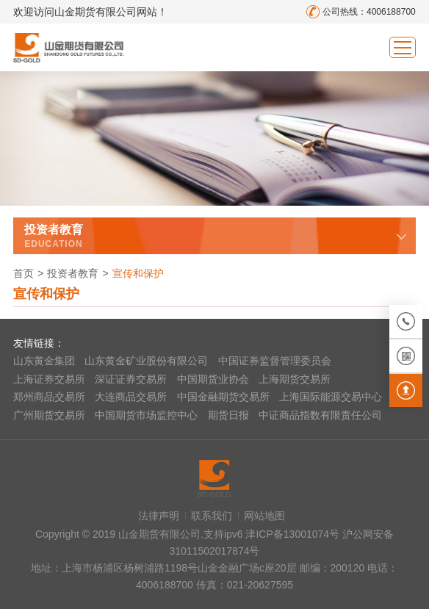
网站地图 (264, 516)
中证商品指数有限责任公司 (320, 415)
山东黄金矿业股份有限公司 (146, 361)
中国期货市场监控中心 (146, 415)
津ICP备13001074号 (293, 534)
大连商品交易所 (131, 397)
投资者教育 (72, 273)
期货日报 (228, 415)
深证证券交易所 (131, 379)
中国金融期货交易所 (223, 397)
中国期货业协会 (213, 379)
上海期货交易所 (295, 379)
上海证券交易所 (49, 379)
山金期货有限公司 (68, 47)
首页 (23, 273)
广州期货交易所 (49, 415)
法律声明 (158, 516)
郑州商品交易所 (49, 397)
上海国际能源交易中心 (330, 397)
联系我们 (211, 516)
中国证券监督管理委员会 (274, 361)
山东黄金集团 (44, 361)
